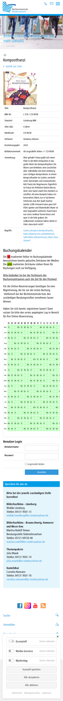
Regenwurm (34, 233)
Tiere (56, 237)
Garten (26, 230)
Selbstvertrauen (40, 237)
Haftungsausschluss (32, 692)
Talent (50, 237)
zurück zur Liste (14, 66)
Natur (25, 233)
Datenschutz (17, 692)
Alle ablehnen (31, 685)
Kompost (34, 230)
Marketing (22, 660)
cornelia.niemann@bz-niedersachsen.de (27, 579)
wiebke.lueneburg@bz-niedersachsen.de (27, 515)
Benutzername (12, 446)
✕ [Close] (57, 636)
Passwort (9, 455)
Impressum (46, 692)
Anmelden (31, 625)
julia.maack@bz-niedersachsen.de (24, 560)
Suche (31, 615)
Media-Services (24, 651)
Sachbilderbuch (47, 233)
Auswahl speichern (31, 669)
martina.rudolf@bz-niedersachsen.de (26, 541)
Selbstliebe (28, 237)
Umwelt (26, 240)
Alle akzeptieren (31, 677)
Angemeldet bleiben (34, 464)
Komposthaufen (46, 230)
